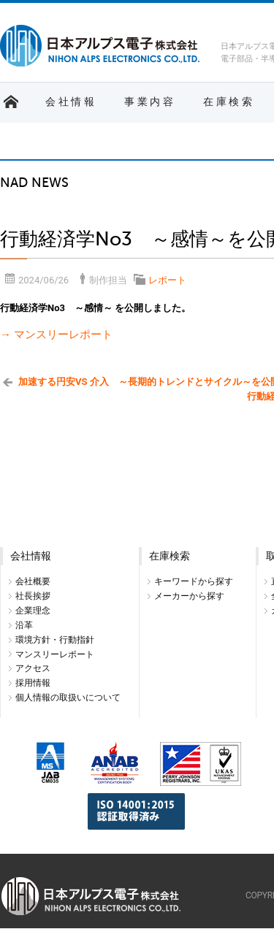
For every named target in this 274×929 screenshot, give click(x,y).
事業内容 (149, 101)
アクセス (32, 668)
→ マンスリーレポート (56, 334)
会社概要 (32, 581)
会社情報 (70, 101)
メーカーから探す (189, 596)
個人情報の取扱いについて (68, 697)
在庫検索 (228, 101)
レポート (167, 280)
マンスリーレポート (54, 654)
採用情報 (32, 683)
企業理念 (32, 610)
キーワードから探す (193, 581)
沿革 (24, 625)
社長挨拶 (32, 596)
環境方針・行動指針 (54, 640)
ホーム (11, 102)
